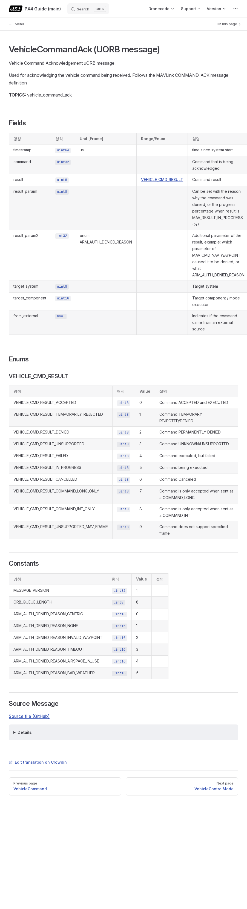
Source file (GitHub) (29, 716)
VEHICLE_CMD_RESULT (162, 179)
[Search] (88, 8)
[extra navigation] (235, 9)
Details (25, 732)
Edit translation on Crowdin (38, 762)
